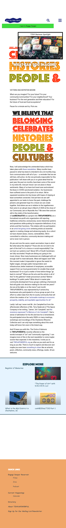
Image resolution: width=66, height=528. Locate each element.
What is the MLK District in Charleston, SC (17, 409)
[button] (48, 20)
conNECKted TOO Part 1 (45, 408)
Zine (15, 507)
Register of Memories (14, 368)
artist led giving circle (22, 229)
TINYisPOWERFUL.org (21, 342)
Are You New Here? (13, 20)
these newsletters (29, 169)
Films (15, 503)
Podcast (16, 512)
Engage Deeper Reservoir (18, 500)
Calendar (16, 522)
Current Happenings (16, 518)
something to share (33, 347)
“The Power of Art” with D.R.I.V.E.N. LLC (45, 384)
